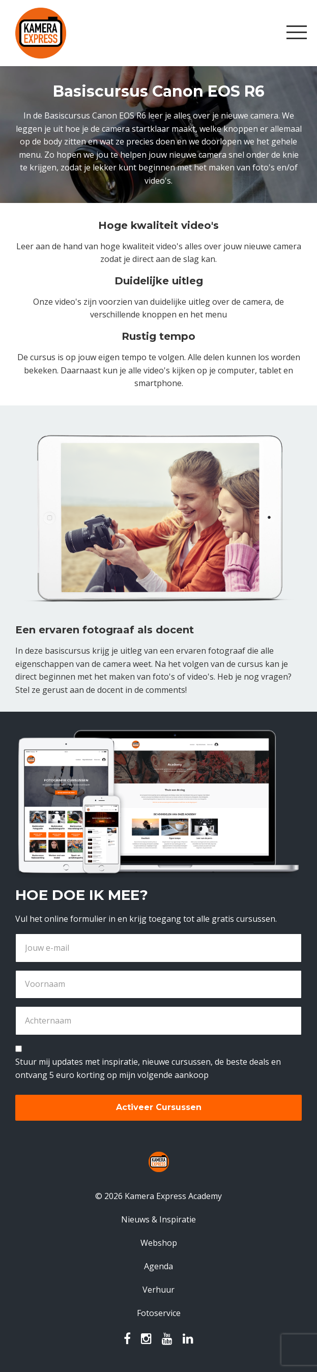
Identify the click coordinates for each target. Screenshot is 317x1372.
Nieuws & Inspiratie (158, 1219)
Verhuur (158, 1289)
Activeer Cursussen (158, 1107)
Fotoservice (159, 1313)
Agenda (158, 1266)
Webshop (158, 1242)
